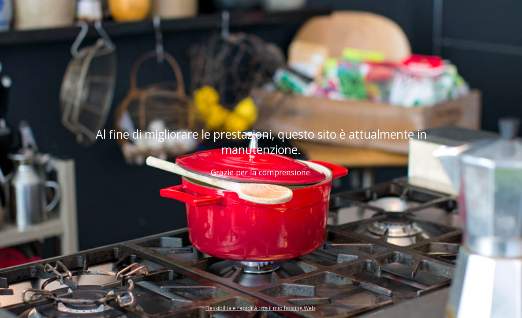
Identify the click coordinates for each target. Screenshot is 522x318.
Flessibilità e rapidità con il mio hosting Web (260, 308)
